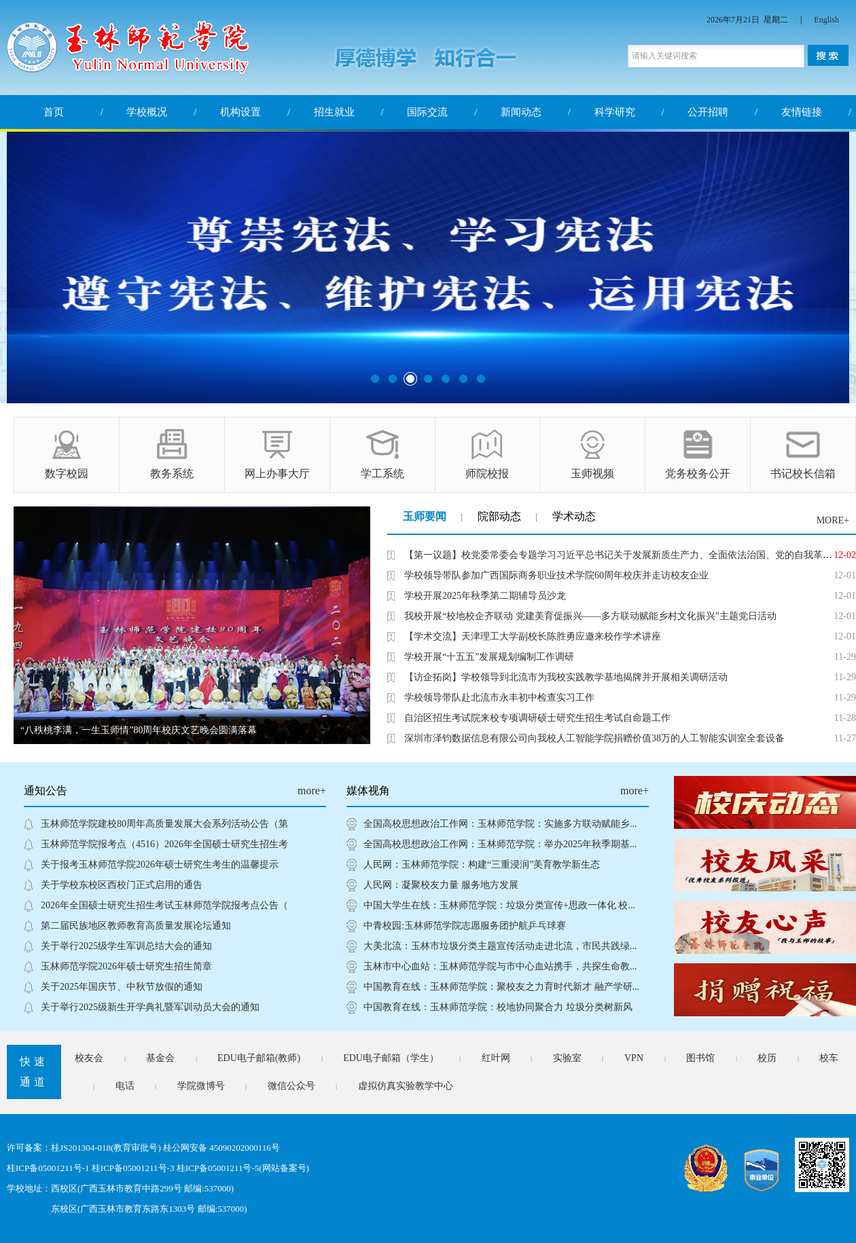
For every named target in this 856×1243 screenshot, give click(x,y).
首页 (53, 112)
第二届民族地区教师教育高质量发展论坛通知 (136, 926)
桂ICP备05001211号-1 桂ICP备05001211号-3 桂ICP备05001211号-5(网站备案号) (158, 1168)
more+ (312, 790)
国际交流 (427, 112)
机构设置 (240, 112)
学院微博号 (201, 1086)
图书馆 (700, 1058)
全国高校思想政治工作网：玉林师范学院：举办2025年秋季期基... (500, 844)
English (826, 19)
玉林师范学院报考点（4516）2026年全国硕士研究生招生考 (164, 844)
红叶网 (496, 1058)
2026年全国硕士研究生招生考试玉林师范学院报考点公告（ (164, 905)
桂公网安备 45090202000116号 (221, 1148)
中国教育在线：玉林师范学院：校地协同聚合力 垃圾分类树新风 (497, 1007)
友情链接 (801, 112)
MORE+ (833, 520)
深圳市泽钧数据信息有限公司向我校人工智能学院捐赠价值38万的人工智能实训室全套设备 (594, 738)
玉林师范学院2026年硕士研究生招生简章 (126, 966)
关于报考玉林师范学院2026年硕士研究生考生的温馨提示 (160, 864)
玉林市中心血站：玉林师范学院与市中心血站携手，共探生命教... (500, 966)
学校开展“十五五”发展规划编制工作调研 (489, 657)
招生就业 (334, 112)
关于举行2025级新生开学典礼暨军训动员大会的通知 (150, 1007)
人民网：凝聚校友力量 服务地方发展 (440, 885)
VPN (633, 1058)
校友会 (89, 1058)
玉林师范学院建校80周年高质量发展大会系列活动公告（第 (164, 824)
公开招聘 (708, 112)
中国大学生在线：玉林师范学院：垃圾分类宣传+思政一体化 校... (499, 905)
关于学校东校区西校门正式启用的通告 (121, 885)
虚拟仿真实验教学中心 (405, 1086)
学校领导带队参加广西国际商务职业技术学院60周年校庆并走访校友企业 (556, 575)
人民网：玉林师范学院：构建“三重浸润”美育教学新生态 (481, 864)
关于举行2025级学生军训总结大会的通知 (126, 946)
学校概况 (146, 112)
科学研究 (614, 112)
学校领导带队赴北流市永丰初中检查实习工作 (499, 697)
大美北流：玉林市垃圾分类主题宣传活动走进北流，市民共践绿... (500, 946)
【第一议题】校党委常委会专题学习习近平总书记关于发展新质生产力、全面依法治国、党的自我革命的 (623, 555)
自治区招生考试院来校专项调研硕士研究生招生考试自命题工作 (537, 718)
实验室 (567, 1058)
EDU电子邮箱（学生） (391, 1058)
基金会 (160, 1058)
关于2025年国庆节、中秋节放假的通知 (121, 987)
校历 (767, 1058)
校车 (828, 1058)
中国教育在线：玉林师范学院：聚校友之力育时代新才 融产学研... (501, 987)
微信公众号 (291, 1086)
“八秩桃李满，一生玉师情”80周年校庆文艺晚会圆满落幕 (138, 730)
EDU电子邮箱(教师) (258, 1058)
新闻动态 (521, 112)
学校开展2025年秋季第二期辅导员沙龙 (485, 596)
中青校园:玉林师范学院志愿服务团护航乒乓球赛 (464, 926)
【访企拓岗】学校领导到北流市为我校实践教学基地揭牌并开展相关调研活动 (566, 677)
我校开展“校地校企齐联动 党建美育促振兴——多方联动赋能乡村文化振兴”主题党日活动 (590, 616)
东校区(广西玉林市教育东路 (105, 1209)
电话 (125, 1086)
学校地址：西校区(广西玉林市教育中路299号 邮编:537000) (120, 1188)
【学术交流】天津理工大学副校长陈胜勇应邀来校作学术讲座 (532, 636)
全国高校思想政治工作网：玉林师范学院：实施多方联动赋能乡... (500, 824)
